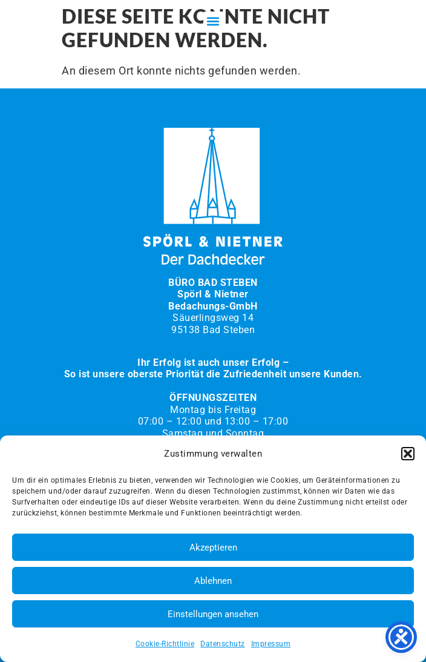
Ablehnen (213, 580)
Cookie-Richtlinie (165, 644)
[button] (408, 454)
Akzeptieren (213, 547)
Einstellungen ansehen (213, 614)
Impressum (271, 644)
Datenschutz (222, 644)
